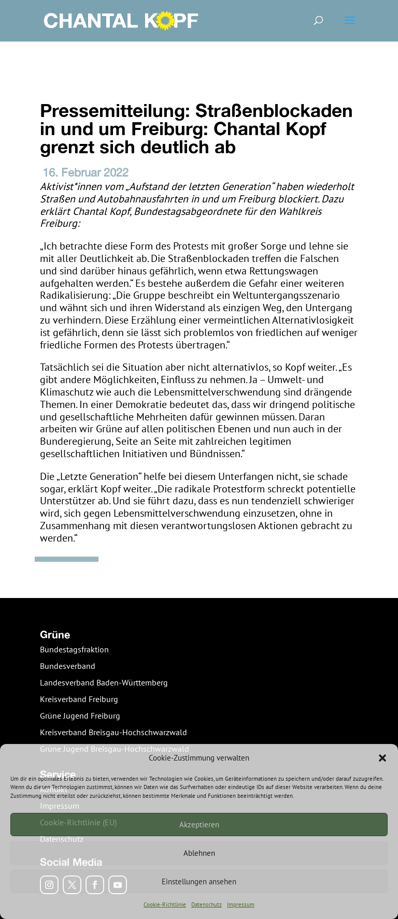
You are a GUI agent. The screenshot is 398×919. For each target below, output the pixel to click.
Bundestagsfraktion (74, 649)
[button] (382, 758)
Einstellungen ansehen (199, 881)
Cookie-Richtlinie (165, 904)
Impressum (240, 904)
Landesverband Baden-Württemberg (104, 682)
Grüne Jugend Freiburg (80, 715)
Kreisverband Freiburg (79, 699)
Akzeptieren (199, 824)
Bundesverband (67, 666)
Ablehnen (199, 853)
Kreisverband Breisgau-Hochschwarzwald (113, 732)
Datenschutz (206, 904)
